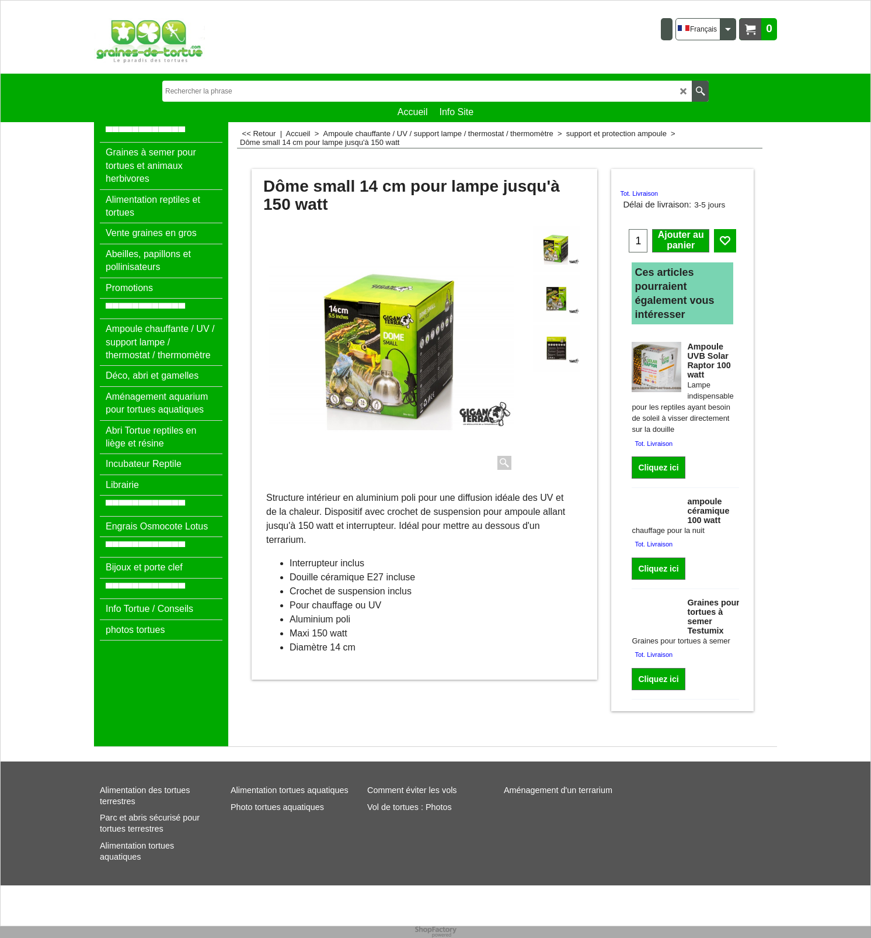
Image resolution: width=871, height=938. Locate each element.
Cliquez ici (658, 467)
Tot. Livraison (639, 193)
